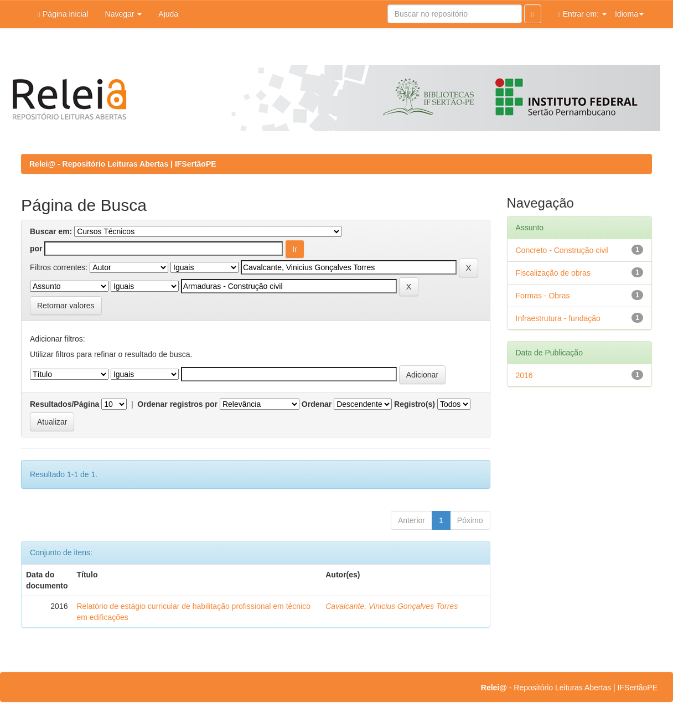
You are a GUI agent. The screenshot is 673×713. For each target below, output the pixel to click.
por (36, 248)
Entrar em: (582, 14)
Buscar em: (51, 231)
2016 (524, 375)
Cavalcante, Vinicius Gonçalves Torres (391, 606)
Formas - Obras (543, 295)
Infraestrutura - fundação (558, 318)
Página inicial (63, 14)
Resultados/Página (64, 404)
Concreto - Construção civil (562, 250)
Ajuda (168, 13)
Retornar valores (66, 305)
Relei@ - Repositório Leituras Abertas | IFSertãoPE (122, 163)
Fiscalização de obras (553, 272)
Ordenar (317, 404)
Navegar (123, 13)
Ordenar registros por (177, 404)
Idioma (629, 13)
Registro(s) (414, 404)
